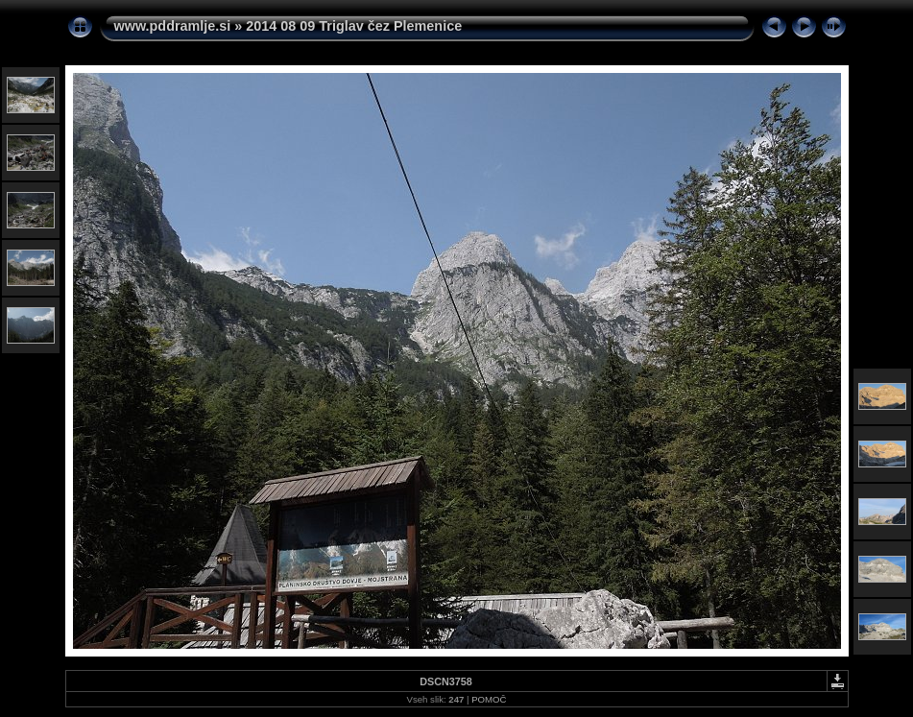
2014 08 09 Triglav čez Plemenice (354, 26)
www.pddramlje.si (172, 26)
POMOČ (488, 699)
